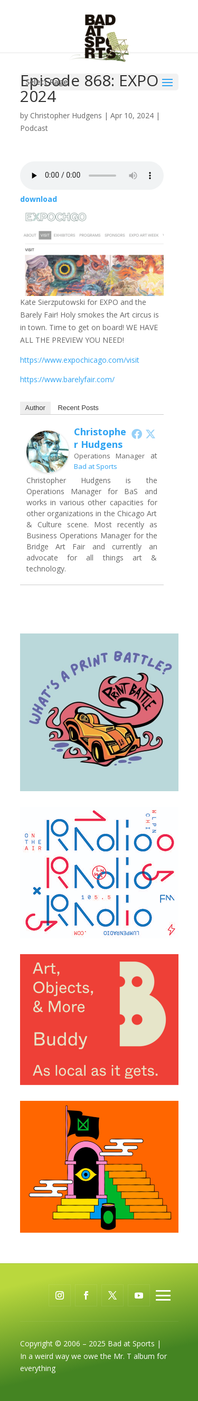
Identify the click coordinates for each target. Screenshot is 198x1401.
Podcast (34, 128)
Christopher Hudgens (66, 115)
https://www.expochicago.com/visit (79, 360)
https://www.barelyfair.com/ (67, 379)
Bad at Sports (95, 466)
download (38, 199)
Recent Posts (78, 408)
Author (35, 408)
